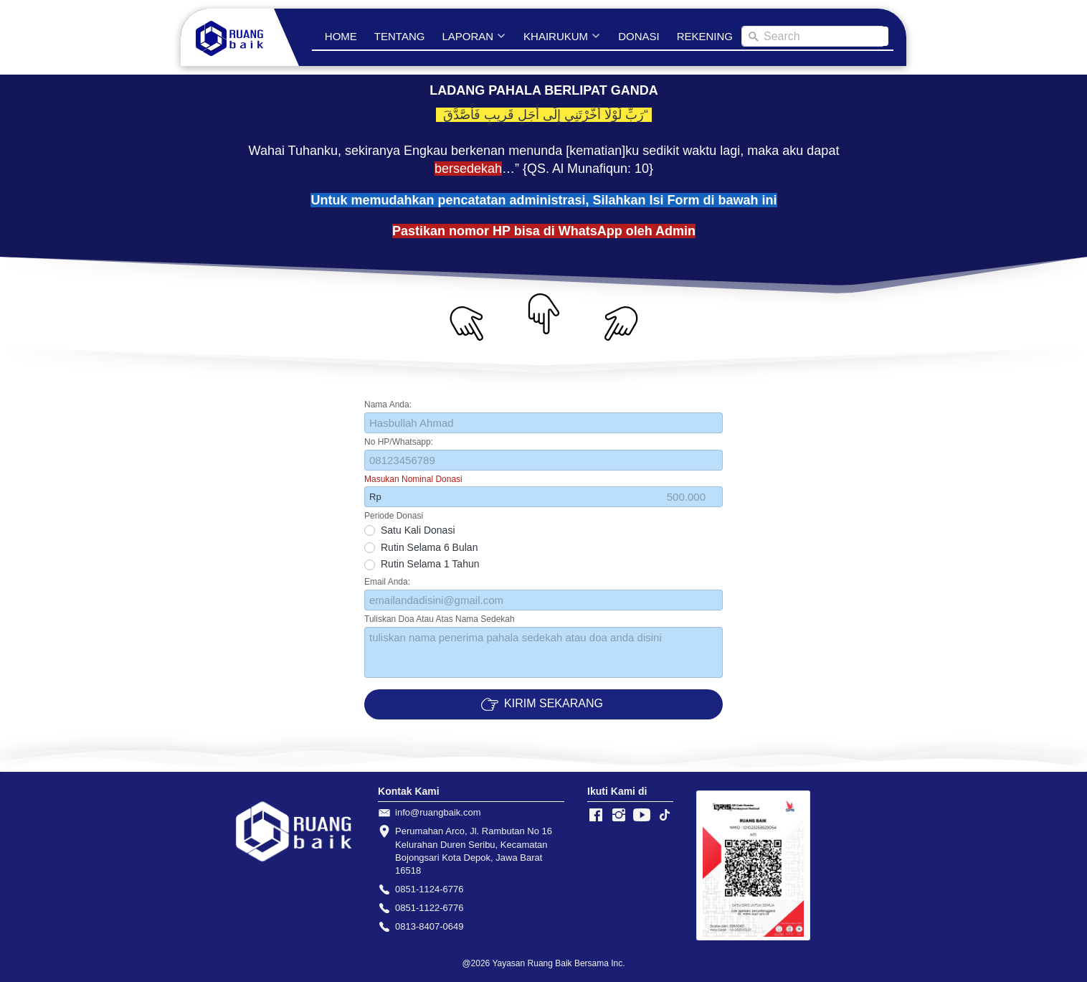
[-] (595, 815)
